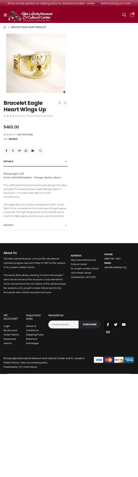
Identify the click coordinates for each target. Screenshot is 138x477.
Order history (11, 347)
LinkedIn (20, 152)
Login (7, 338)
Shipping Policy (35, 347)
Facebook (6, 152)
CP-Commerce (28, 379)
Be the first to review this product (36, 116)
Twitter (13, 152)
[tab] (36, 163)
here (97, 3)
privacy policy (39, 375)
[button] (64, 92)
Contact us (32, 342)
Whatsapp (26, 152)
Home (5, 27)
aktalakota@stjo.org (115, 279)
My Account (10, 342)
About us (31, 338)
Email (33, 152)
